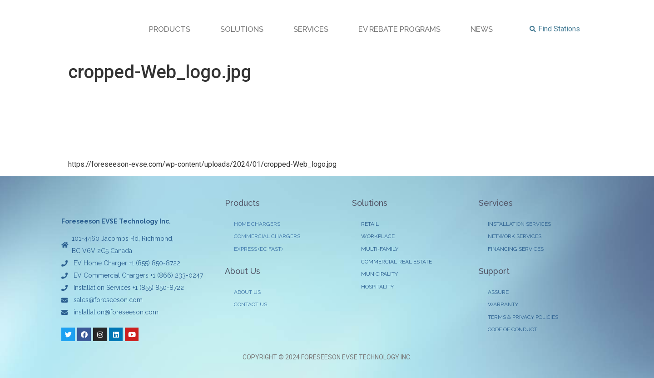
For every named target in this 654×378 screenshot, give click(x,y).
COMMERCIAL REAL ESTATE (396, 262)
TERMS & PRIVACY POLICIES (523, 318)
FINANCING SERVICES (516, 250)
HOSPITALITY (377, 288)
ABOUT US (247, 293)
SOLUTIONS (241, 29)
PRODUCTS (169, 29)
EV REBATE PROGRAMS (399, 29)
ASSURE (498, 293)
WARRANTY (503, 306)
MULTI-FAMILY (379, 250)
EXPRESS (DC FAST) (258, 250)
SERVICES (310, 29)
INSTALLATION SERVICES (519, 224)
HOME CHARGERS (257, 224)
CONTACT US (250, 306)
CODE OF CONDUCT (512, 331)
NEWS (482, 29)
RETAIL (370, 224)
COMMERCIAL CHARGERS (267, 237)
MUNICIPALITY (379, 275)
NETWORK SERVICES (514, 237)
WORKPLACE (378, 237)
